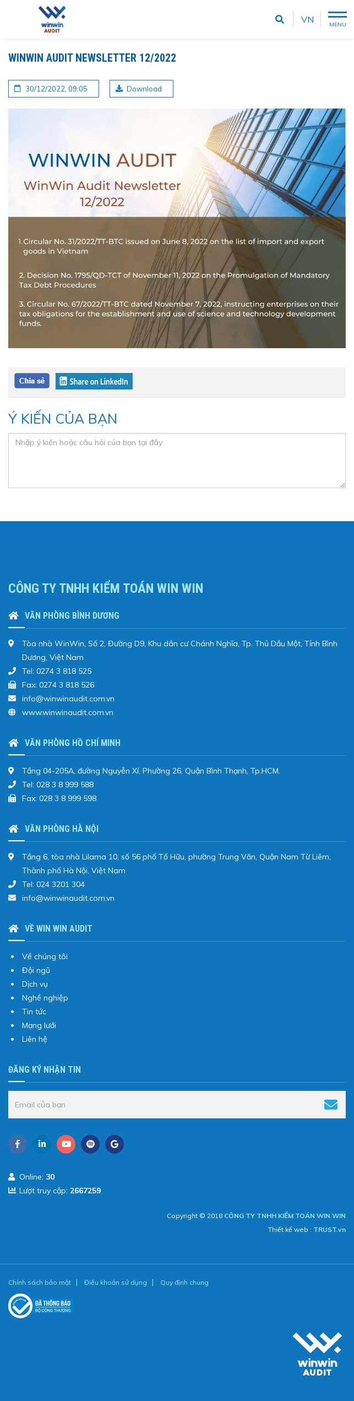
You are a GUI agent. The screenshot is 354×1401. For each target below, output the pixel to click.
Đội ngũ (36, 970)
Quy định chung (184, 1282)
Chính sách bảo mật (39, 1282)
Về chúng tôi (45, 956)
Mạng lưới (39, 1025)
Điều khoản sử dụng (115, 1282)
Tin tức (34, 1011)
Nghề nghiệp (45, 998)
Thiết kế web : (290, 1229)
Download (144, 88)
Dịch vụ (35, 984)
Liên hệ (34, 1039)
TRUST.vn (329, 1229)
